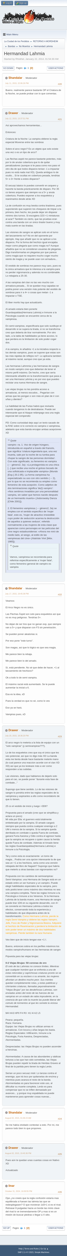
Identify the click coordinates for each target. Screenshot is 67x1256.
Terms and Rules (31, 1249)
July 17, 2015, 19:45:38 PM (17, 594)
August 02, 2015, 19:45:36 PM (18, 1153)
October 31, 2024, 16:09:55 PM (18, 1191)
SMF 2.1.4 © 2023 (25, 1252)
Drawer (13, 113)
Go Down (8, 68)
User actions (55, 68)
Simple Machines (42, 1252)
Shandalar (15, 77)
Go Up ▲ (44, 1249)
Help (21, 1249)
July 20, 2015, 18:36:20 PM (17, 736)
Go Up (6, 1228)
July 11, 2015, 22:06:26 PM (17, 83)
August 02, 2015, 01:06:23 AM (18, 1118)
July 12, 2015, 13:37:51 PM (17, 118)
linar (11, 1185)
